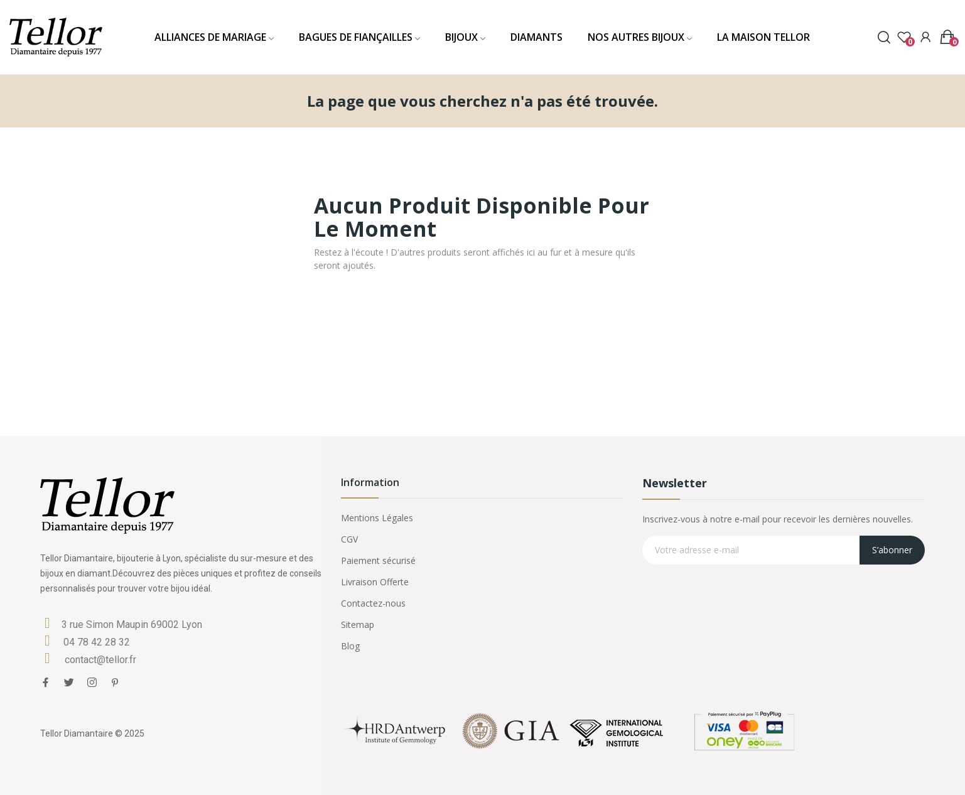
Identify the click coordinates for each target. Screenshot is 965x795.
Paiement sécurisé (378, 560)
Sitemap (357, 624)
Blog (350, 646)
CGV (349, 539)
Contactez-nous (373, 603)
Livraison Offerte (375, 582)
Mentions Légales (377, 518)
